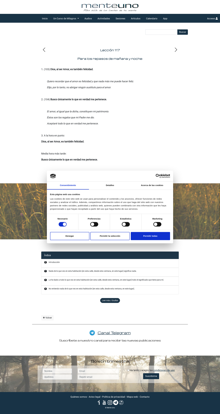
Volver (47, 317)
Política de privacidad (113, 396)
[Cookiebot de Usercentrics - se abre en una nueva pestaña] (157, 176)
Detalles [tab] (110, 185)
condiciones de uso (164, 370)
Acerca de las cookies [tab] (152, 185)
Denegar (69, 236)
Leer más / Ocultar (110, 300)
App (165, 18)
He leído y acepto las (151, 370)
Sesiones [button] (120, 18)
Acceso (212, 18)
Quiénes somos (78, 396)
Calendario (151, 18)
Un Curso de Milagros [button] (65, 18)
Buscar (182, 32)
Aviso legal (94, 396)
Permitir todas (150, 236)
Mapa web (132, 396)
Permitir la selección (110, 236)
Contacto (145, 396)
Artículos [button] (135, 18)
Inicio (45, 18)
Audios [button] (88, 18)
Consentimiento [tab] (68, 185)
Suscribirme (151, 376)
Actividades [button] (104, 18)
